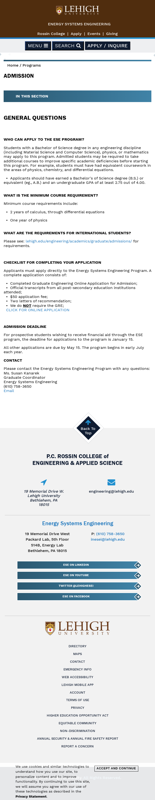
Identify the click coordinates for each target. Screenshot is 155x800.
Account (77, 692)
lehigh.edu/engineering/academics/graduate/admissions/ (79, 241)
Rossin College (51, 33)
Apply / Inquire (107, 45)
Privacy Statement (31, 796)
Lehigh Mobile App (77, 685)
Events (93, 33)
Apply (76, 33)
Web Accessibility (77, 677)
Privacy (77, 708)
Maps (77, 654)
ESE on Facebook (76, 596)
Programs (32, 65)
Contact (77, 661)
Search (68, 45)
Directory (77, 646)
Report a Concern (77, 746)
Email (9, 390)
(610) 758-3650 (110, 533)
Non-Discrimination (77, 731)
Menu (38, 45)
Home (12, 65)
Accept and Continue (116, 768)
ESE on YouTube (76, 575)
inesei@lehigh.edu (108, 539)
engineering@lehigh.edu (111, 491)
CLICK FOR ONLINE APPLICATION (38, 310)
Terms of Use (77, 700)
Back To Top (88, 430)
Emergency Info (77, 669)
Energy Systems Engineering (79, 24)
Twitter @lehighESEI (76, 585)
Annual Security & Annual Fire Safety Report (77, 738)
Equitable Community (77, 723)
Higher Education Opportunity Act (77, 715)
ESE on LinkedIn (76, 564)
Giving (112, 33)
